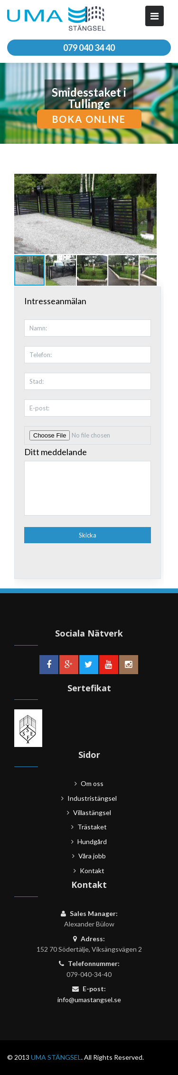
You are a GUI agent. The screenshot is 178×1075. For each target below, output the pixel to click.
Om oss (92, 783)
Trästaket (92, 827)
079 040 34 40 (89, 47)
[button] (148, 213)
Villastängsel (92, 812)
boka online (89, 119)
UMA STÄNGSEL (56, 1057)
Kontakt (92, 870)
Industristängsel (92, 798)
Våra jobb (92, 856)
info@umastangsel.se (89, 999)
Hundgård (92, 841)
